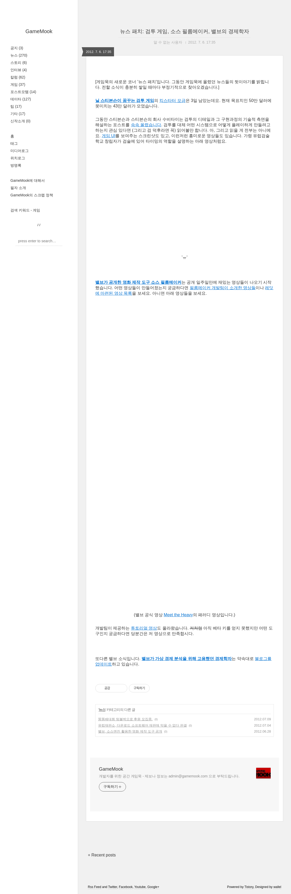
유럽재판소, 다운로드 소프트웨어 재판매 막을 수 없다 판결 (142, 725)
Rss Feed (94, 887)
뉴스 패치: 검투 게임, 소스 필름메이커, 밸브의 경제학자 (184, 31)
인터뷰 (18, 70)
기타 (17, 114)
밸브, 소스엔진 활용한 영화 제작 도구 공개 (130, 731)
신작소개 (20, 121)
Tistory (249, 887)
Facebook (126, 887)
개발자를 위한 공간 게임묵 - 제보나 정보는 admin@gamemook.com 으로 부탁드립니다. (169, 776)
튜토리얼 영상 (144, 628)
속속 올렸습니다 (146, 125)
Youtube (140, 887)
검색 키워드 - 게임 (25, 210)
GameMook (39, 31)
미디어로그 (19, 151)
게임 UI (108, 136)
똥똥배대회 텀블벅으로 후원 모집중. (125, 719)
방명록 (15, 165)
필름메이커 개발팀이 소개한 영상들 (223, 288)
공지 (16, 48)
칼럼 (17, 77)
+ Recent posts (102, 855)
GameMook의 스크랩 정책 (31, 195)
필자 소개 (18, 188)
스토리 (18, 63)
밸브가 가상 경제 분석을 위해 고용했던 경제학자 (187, 658)
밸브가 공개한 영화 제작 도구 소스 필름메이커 (138, 282)
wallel (277, 887)
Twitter (112, 887)
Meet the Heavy (178, 615)
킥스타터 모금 (172, 100)
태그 (14, 143)
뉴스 (18, 55)
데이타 (20, 99)
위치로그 (17, 158)
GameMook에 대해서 (27, 180)
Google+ (153, 887)
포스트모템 (23, 92)
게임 (17, 84)
